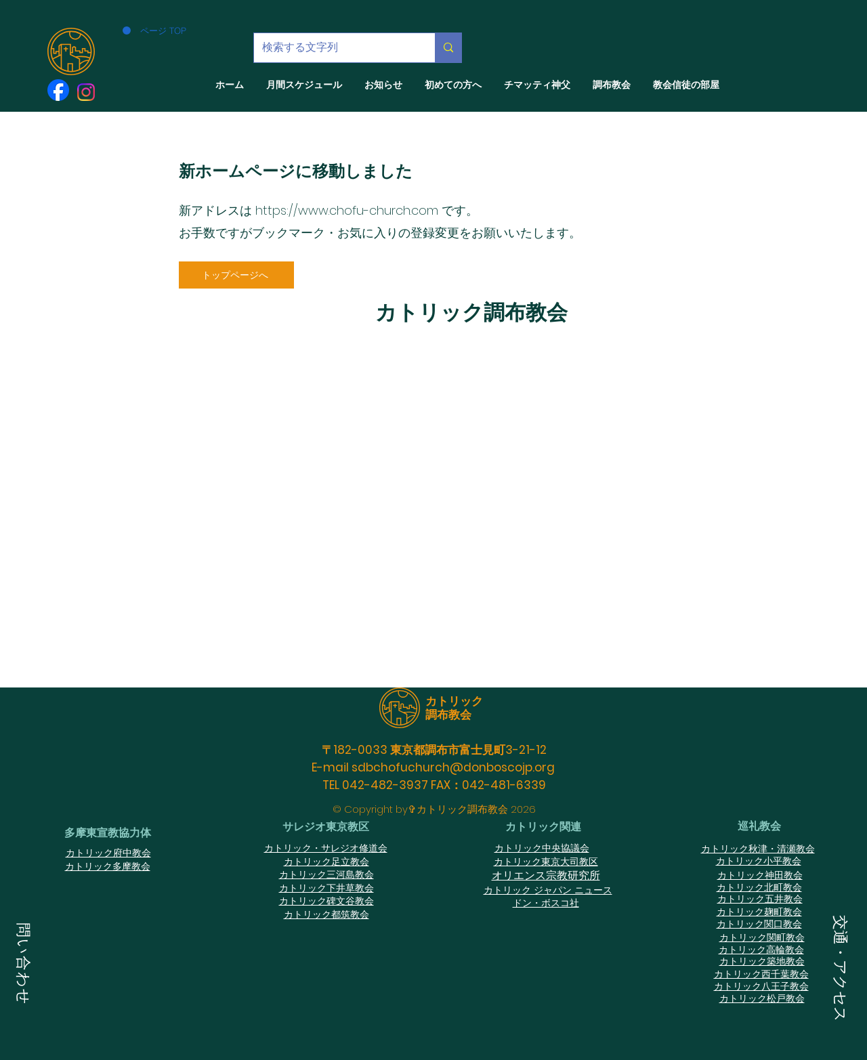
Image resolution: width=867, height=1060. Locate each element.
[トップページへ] (236, 275)
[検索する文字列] (334, 47)
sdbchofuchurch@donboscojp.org (453, 767)
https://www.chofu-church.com (346, 210)
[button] (23, 965)
